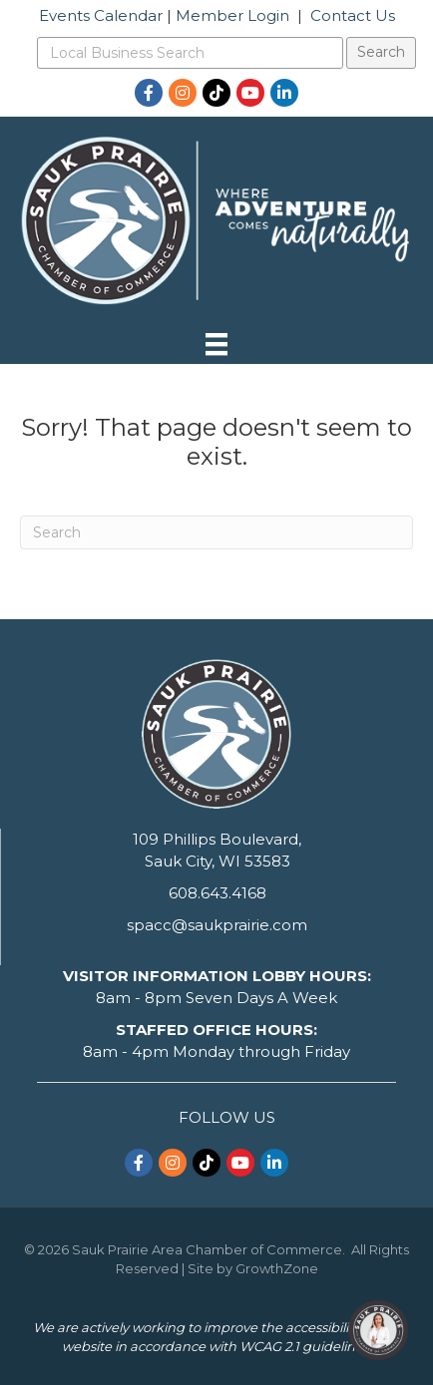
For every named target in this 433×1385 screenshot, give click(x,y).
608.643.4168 (217, 892)
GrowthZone (276, 1268)
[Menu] (216, 344)
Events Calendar (101, 15)
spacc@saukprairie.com (217, 924)
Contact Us (352, 15)
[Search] (216, 532)
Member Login (232, 15)
